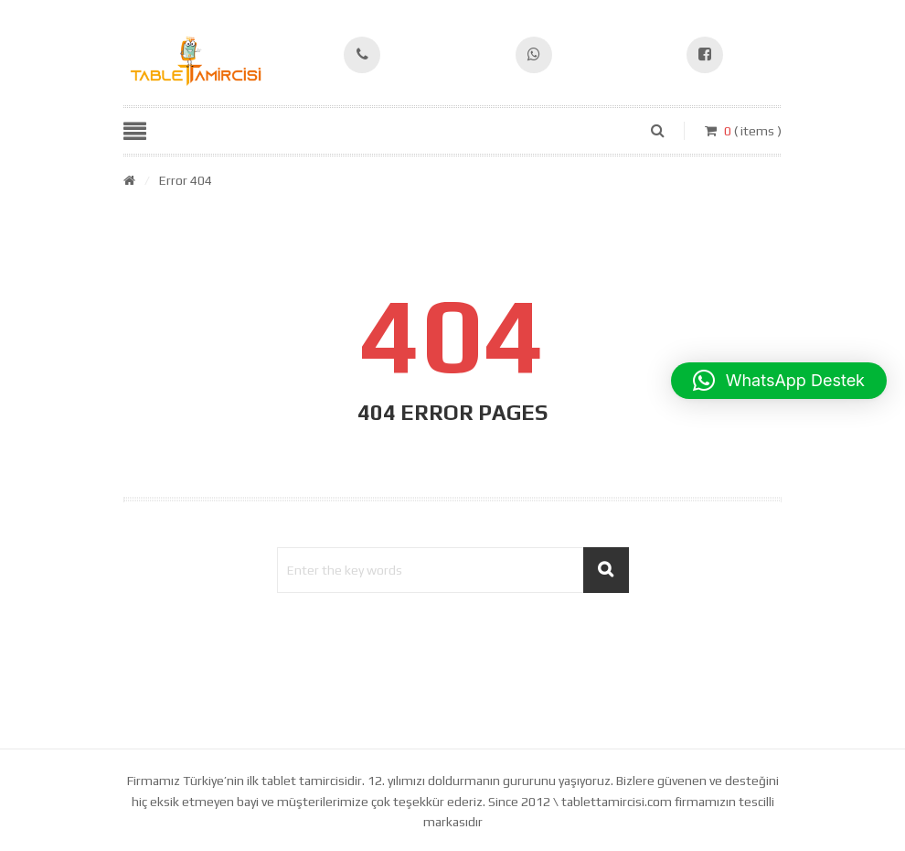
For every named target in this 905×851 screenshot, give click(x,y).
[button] (779, 380)
